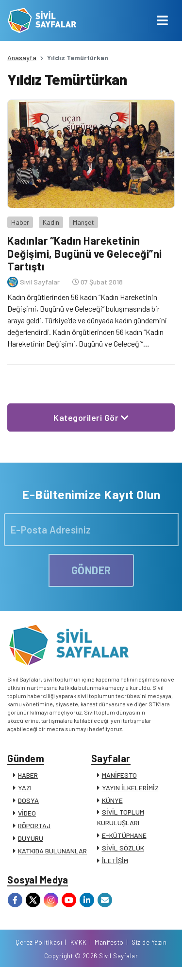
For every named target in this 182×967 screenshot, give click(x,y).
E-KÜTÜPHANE (124, 835)
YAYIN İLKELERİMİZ (130, 788)
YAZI (25, 788)
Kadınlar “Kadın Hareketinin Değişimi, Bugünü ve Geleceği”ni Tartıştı (84, 253)
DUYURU (30, 838)
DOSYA (28, 800)
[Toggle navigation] (162, 20)
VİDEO (27, 813)
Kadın (51, 222)
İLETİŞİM (115, 860)
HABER (28, 775)
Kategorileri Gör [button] (91, 417)
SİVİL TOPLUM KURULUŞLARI (120, 817)
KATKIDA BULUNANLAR (52, 851)
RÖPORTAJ (34, 825)
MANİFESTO (119, 775)
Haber (20, 222)
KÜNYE (112, 800)
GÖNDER (91, 570)
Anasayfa (21, 57)
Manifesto (109, 942)
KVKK (78, 942)
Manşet (83, 222)
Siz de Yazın (149, 942)
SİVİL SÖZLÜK (123, 848)
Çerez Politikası (39, 942)
